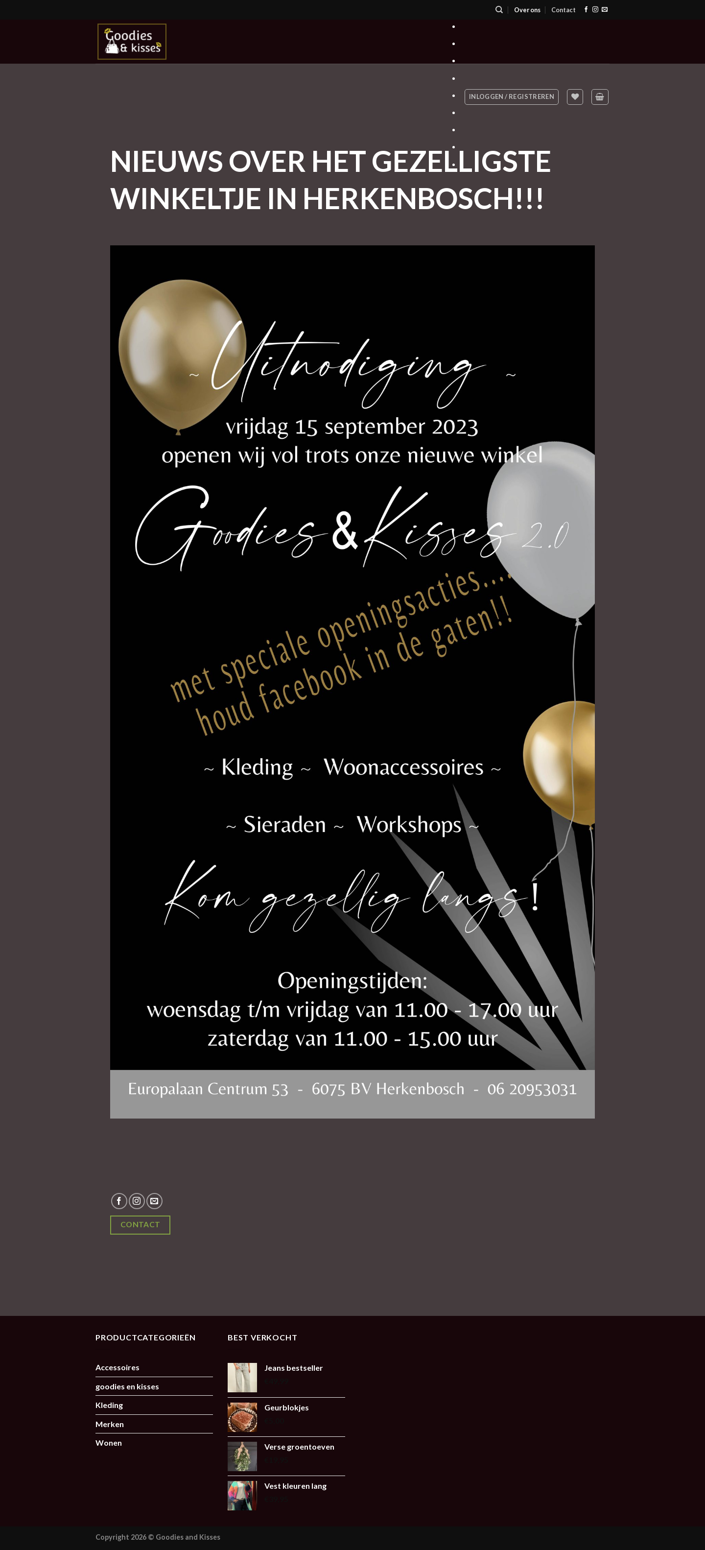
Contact (563, 10)
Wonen (108, 1442)
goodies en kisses (127, 1386)
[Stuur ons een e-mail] (605, 9)
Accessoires (117, 1367)
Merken (109, 1424)
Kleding (109, 1404)
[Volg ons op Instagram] (595, 9)
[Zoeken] (499, 10)
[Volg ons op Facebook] (586, 9)
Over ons (527, 10)
